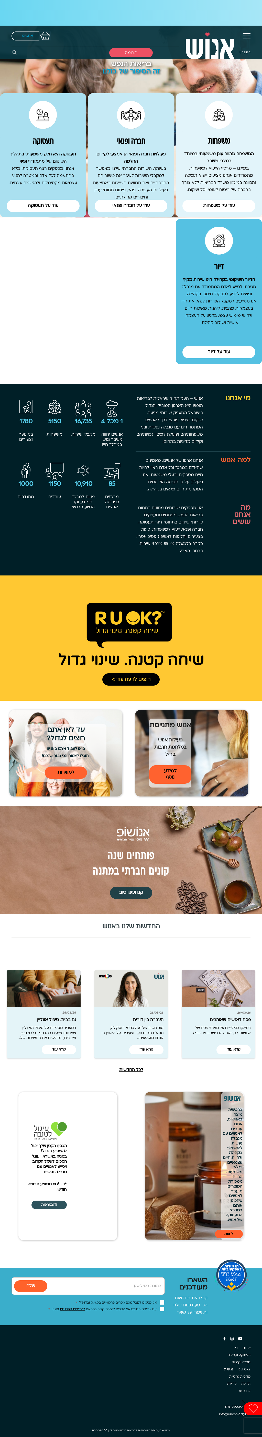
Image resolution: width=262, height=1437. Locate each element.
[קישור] (209, 36)
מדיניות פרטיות (239, 1376)
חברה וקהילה (241, 1362)
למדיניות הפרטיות (72, 1309)
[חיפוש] (14, 52)
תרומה (245, 1384)
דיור (219, 267)
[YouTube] (240, 1338)
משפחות (219, 141)
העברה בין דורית (148, 1020)
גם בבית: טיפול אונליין (56, 1020)
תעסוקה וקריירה (239, 1355)
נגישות (228, 1369)
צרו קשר (244, 1391)
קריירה (232, 1384)
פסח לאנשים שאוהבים (230, 1020)
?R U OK (244, 1369)
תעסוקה (43, 142)
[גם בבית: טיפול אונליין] (43, 988)
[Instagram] (232, 1339)
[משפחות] (219, 115)
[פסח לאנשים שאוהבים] (218, 988)
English (244, 52)
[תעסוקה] (43, 115)
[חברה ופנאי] (131, 115)
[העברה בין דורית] (131, 988)
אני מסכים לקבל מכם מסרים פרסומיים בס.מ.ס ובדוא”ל (116, 1302)
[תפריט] (247, 35)
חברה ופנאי (131, 142)
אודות (246, 1348)
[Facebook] (224, 1338)
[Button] (219, 208)
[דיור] (219, 241)
